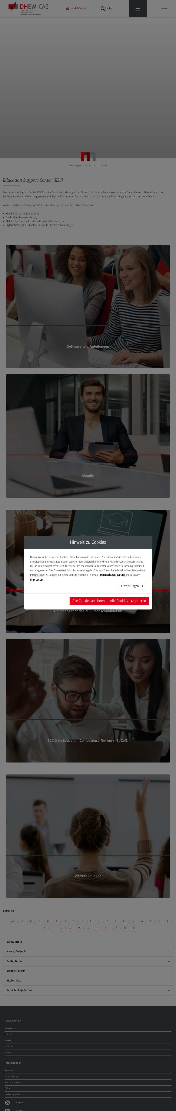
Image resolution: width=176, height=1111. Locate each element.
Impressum (36, 579)
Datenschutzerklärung (112, 574)
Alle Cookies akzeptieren (128, 601)
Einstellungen (130, 586)
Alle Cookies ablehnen (88, 601)
